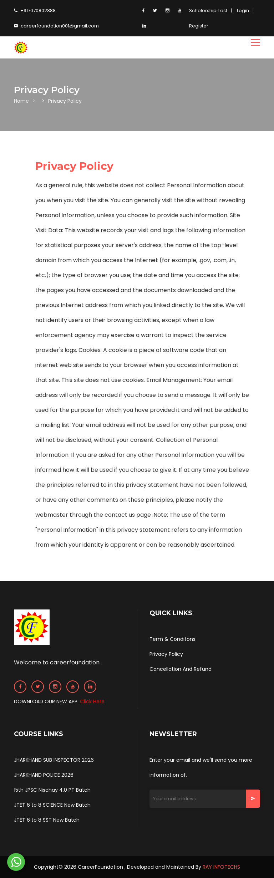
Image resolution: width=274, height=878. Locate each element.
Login (243, 10)
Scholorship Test (208, 10)
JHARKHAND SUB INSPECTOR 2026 (54, 760)
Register (198, 25)
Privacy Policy (166, 654)
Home (21, 100)
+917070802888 (35, 10)
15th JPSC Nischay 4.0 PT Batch (52, 789)
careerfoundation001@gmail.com (56, 25)
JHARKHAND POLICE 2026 (43, 775)
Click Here (92, 701)
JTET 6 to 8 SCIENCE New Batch (52, 804)
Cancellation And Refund (180, 669)
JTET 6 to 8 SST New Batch (47, 819)
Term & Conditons (172, 639)
